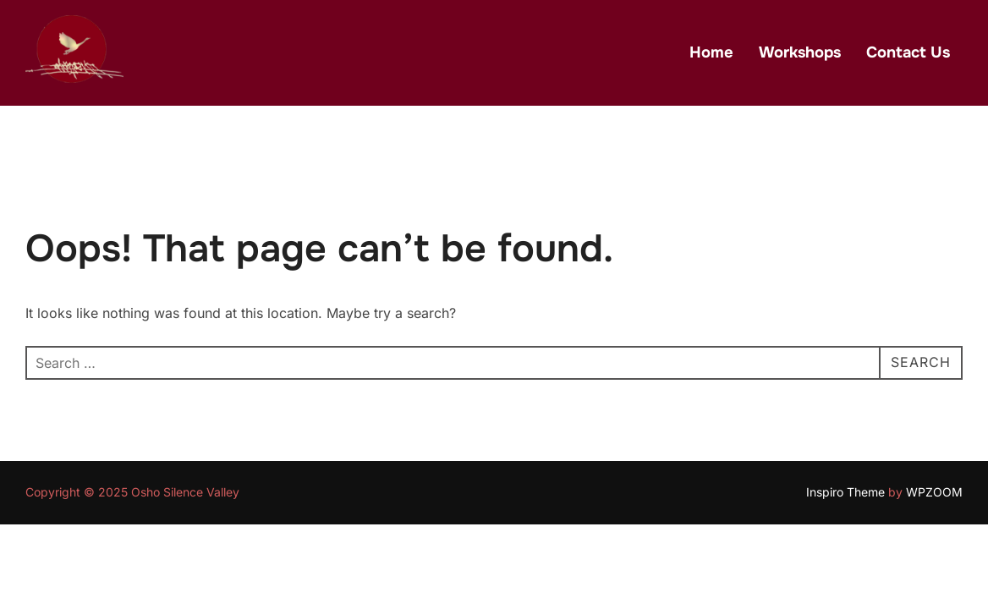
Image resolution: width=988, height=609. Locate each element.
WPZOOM (934, 492)
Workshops (800, 52)
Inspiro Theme (845, 492)
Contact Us (908, 52)
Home (711, 52)
